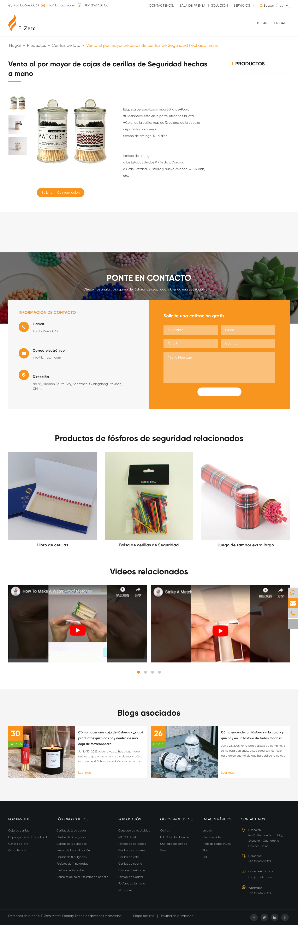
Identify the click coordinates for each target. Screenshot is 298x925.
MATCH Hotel (127, 837)
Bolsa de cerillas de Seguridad (149, 544)
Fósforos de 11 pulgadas (72, 863)
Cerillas (165, 830)
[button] (138, 672)
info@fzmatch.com (61, 5)
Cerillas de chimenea (132, 850)
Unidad (280, 23)
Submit (219, 392)
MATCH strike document (176, 837)
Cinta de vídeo (212, 837)
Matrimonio (125, 890)
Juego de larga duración (73, 850)
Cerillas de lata (66, 45)
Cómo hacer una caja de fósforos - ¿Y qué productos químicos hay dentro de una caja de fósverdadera (110, 738)
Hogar (261, 23)
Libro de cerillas (52, 544)
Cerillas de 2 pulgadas (71, 830)
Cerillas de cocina (130, 863)
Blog (205, 850)
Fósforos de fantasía (131, 883)
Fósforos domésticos (131, 870)
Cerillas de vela (128, 857)
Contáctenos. (253, 819)
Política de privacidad (177, 916)
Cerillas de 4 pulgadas (71, 843)
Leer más (85, 772)
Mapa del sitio (143, 916)
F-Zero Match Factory (58, 916)
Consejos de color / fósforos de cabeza (82, 876)
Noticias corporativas (216, 843)
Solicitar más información (61, 192)
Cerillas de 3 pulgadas (71, 837)
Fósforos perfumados (70, 870)
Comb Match (17, 850)
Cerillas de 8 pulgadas (71, 857)
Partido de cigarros (130, 876)
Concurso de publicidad (134, 830)
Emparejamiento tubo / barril (27, 837)
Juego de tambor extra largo (245, 544)
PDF (205, 857)
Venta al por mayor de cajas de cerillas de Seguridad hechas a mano (152, 45)
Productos (36, 45)
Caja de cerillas (18, 830)
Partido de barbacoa (132, 843)
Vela (163, 850)
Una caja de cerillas (173, 843)
